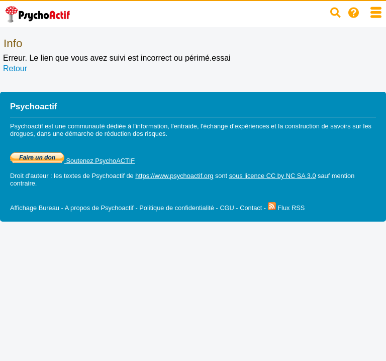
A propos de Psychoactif (99, 208)
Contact (251, 208)
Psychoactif (108, 175)
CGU (227, 208)
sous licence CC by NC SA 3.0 (272, 175)
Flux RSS (286, 208)
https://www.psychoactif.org (174, 175)
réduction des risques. (136, 133)
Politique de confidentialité (176, 208)
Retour (15, 68)
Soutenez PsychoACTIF (72, 160)
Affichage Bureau (34, 208)
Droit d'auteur (29, 175)
